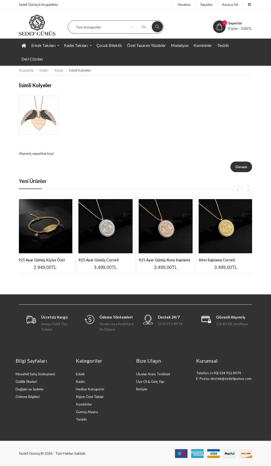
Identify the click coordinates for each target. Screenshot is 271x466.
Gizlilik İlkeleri (26, 381)
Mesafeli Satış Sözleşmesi (35, 374)
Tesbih (81, 419)
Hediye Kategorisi (90, 389)
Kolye (58, 70)
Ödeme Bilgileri (28, 396)
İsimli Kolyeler (80, 70)
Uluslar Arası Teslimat (153, 374)
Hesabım (184, 5)
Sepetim (206, 5)
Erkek (80, 374)
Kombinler (84, 404)
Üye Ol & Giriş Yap (150, 381)
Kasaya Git (230, 5)
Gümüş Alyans (87, 412)
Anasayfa (26, 70)
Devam (241, 167)
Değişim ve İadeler (30, 389)
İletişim (141, 389)
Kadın (43, 70)
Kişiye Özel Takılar (90, 396)
